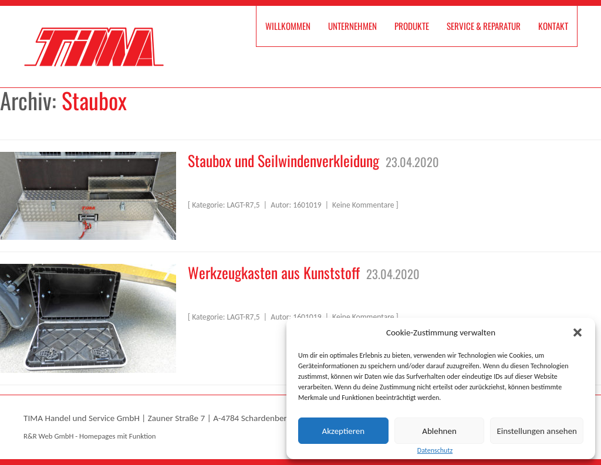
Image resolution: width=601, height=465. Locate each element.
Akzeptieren (343, 431)
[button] (577, 332)
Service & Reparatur (484, 25)
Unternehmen (352, 25)
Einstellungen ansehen (537, 431)
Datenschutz (435, 450)
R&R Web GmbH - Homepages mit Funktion (89, 436)
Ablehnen (439, 431)
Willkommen (287, 25)
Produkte (411, 25)
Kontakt (553, 25)
